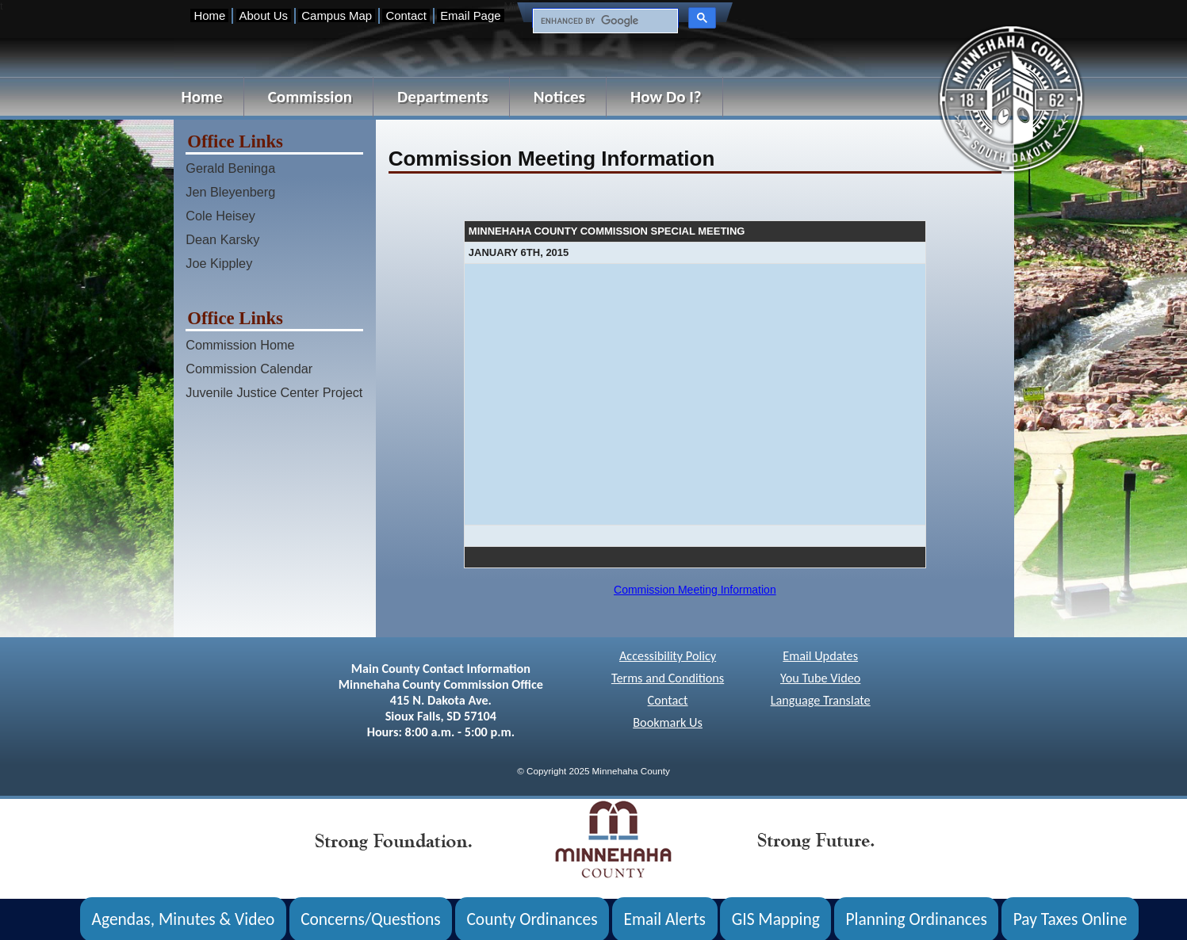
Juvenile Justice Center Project (274, 392)
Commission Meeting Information (695, 589)
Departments (442, 96)
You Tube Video (820, 678)
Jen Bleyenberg (230, 192)
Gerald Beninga (230, 168)
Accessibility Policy (667, 655)
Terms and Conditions (667, 678)
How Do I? (666, 96)
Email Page (470, 15)
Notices (559, 96)
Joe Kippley (219, 263)
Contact (405, 15)
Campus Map (336, 15)
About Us (263, 15)
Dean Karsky (222, 239)
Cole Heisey (220, 215)
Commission (310, 96)
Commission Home (240, 345)
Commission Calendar (249, 368)
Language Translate (821, 700)
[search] (604, 21)
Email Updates (820, 655)
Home (209, 15)
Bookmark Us (668, 722)
